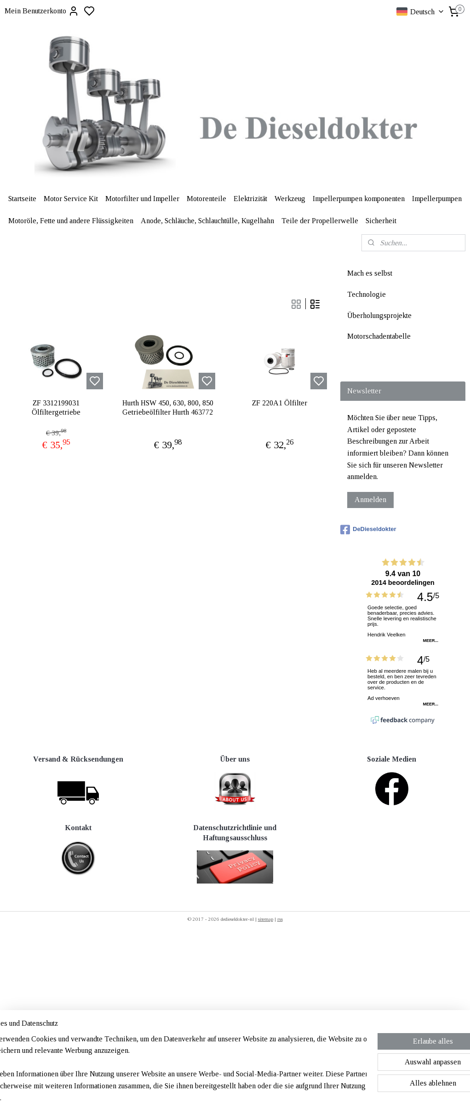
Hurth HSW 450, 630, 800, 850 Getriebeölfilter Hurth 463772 (167, 407)
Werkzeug (290, 198)
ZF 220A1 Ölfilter (279, 403)
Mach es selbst (369, 273)
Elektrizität (250, 198)
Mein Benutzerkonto (42, 11)
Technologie (366, 294)
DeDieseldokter (368, 529)
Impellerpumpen (437, 198)
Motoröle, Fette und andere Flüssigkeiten (70, 221)
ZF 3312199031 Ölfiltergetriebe (56, 407)
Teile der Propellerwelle (319, 221)
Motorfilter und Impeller (142, 198)
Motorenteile (206, 198)
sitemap (265, 919)
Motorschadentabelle (379, 336)
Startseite (22, 198)
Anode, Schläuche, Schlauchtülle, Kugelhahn (207, 221)
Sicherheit (381, 221)
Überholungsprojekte (379, 315)
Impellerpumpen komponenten (359, 198)
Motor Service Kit (71, 198)
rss (280, 919)
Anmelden (370, 499)
